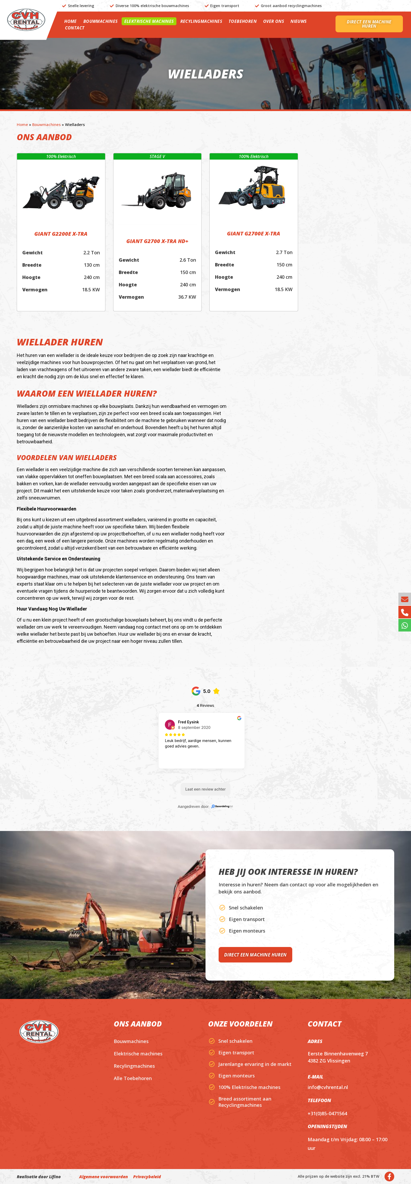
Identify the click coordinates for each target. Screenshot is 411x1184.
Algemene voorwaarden (103, 1177)
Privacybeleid (147, 1177)
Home (70, 21)
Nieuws (298, 21)
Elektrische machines (149, 21)
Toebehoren (243, 21)
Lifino (55, 1177)
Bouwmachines (100, 21)
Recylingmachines (201, 21)
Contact (75, 27)
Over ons (273, 21)
